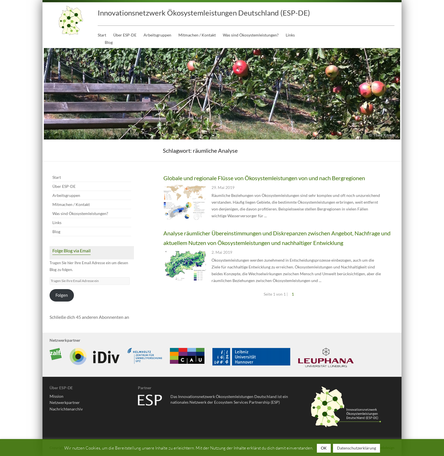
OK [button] (324, 448)
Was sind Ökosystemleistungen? (251, 35)
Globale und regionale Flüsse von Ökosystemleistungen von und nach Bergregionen (264, 178)
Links (290, 35)
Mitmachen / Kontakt (197, 35)
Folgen (62, 295)
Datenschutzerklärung (356, 448)
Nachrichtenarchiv (66, 408)
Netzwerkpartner (65, 402)
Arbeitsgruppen (157, 35)
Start (102, 35)
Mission (56, 396)
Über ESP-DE (124, 35)
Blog (109, 42)
